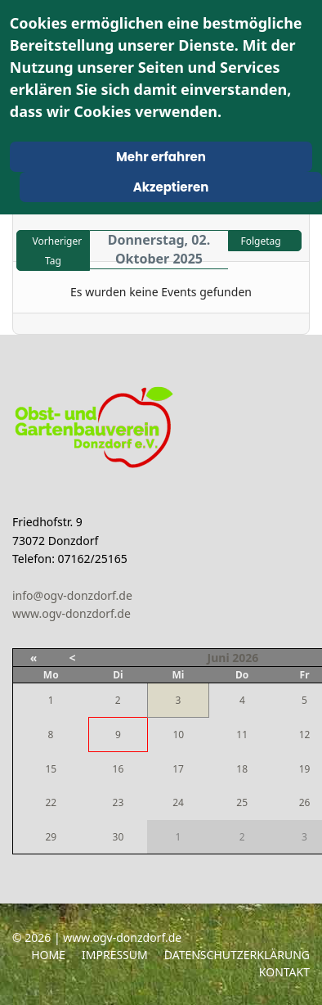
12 (305, 734)
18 (242, 769)
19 (305, 769)
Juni (219, 657)
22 (50, 802)
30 (118, 837)
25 (242, 802)
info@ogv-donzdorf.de (72, 595)
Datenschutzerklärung (237, 954)
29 (50, 837)
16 (118, 769)
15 (50, 769)
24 (178, 802)
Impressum (115, 954)
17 (178, 769)
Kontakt (284, 972)
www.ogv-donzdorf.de (71, 613)
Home (48, 954)
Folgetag (260, 241)
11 (242, 734)
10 (178, 734)
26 (305, 802)
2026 (245, 657)
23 (118, 802)
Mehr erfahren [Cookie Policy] (161, 156)
